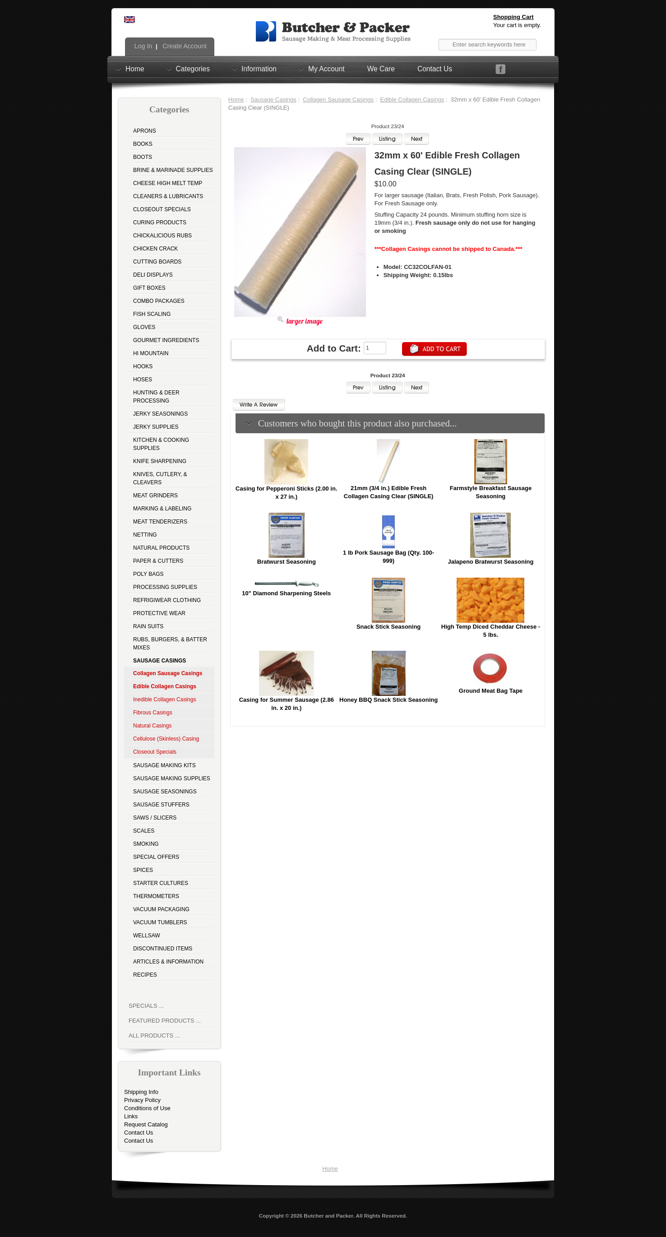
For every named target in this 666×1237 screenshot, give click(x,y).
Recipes (145, 975)
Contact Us (434, 69)
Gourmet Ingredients (166, 340)
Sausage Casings (273, 99)
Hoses (142, 379)
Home (134, 69)
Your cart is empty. (517, 25)
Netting (145, 535)
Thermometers (156, 896)
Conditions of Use (147, 1108)
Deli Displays (153, 275)
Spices (143, 870)
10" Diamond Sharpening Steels (286, 593)
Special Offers (156, 857)
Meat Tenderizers (160, 522)
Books (143, 144)
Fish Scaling (152, 314)
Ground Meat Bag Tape (491, 690)
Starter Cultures (160, 883)
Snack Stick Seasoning (388, 626)
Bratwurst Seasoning (286, 561)
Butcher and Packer (328, 1215)
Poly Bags (148, 574)
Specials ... (146, 1005)
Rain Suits (148, 626)
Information (259, 69)
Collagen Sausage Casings (338, 99)
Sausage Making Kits (164, 765)
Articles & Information (168, 962)
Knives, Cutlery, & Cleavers (160, 478)
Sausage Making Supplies (171, 778)
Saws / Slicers (154, 818)
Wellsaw (146, 935)
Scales (143, 831)
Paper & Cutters (158, 561)
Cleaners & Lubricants (168, 196)
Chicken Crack (155, 249)
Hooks (143, 366)
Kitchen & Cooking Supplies (161, 444)
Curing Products (159, 222)
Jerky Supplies (156, 427)
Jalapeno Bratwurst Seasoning (490, 561)
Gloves (144, 327)
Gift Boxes (149, 288)
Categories (193, 69)
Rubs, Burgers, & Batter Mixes (170, 643)
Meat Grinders (155, 495)
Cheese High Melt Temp (167, 183)
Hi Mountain (150, 353)
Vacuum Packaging (161, 909)
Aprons (144, 131)
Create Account (184, 46)
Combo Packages (159, 301)
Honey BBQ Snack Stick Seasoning (388, 699)
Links (131, 1116)
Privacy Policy (142, 1100)
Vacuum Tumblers (160, 922)
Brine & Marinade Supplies (173, 170)
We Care (381, 69)
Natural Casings (152, 726)
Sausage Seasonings (165, 791)
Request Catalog (146, 1124)
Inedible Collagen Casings (164, 699)
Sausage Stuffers (161, 805)
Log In (143, 46)
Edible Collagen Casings (412, 99)
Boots (142, 157)
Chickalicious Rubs (162, 235)
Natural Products (161, 548)
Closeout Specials (162, 209)
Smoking (146, 844)
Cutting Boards (157, 262)
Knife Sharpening (159, 461)
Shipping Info (141, 1092)
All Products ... (154, 1035)
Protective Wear (159, 613)
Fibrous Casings (152, 712)
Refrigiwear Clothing (167, 600)
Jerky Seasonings (160, 414)
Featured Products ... (165, 1020)
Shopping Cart (513, 17)
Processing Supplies (165, 587)
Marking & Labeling (162, 508)
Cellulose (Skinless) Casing (166, 739)
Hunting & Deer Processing (156, 396)
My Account (326, 69)
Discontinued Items (162, 948)
